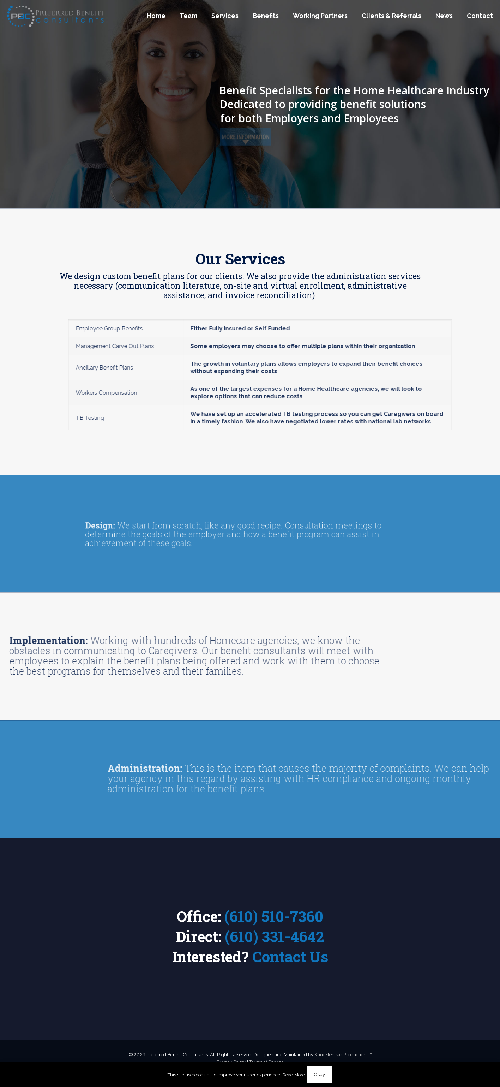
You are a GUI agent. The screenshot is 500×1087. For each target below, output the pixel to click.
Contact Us (290, 956)
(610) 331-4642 (274, 936)
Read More (293, 1074)
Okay (319, 1074)
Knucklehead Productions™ (343, 1054)
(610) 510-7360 (273, 916)
